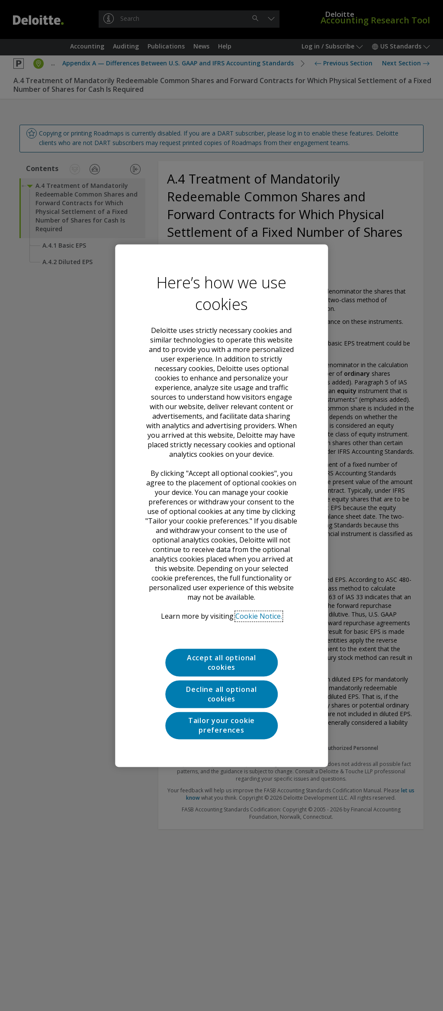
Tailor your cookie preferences (221, 725)
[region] (221, 505)
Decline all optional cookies (221, 694)
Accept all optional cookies (221, 662)
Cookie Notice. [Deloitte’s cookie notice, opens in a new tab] (258, 616)
